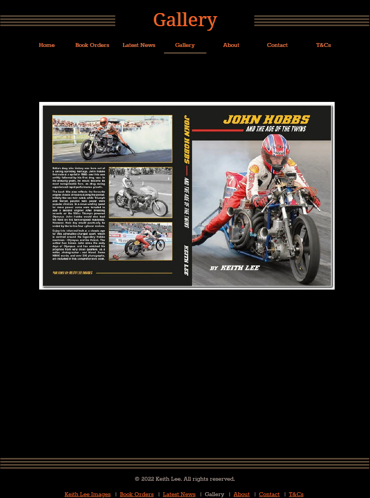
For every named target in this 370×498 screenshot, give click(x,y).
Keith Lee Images (88, 494)
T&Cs (296, 494)
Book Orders (137, 494)
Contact (269, 494)
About (242, 494)
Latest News (179, 494)
